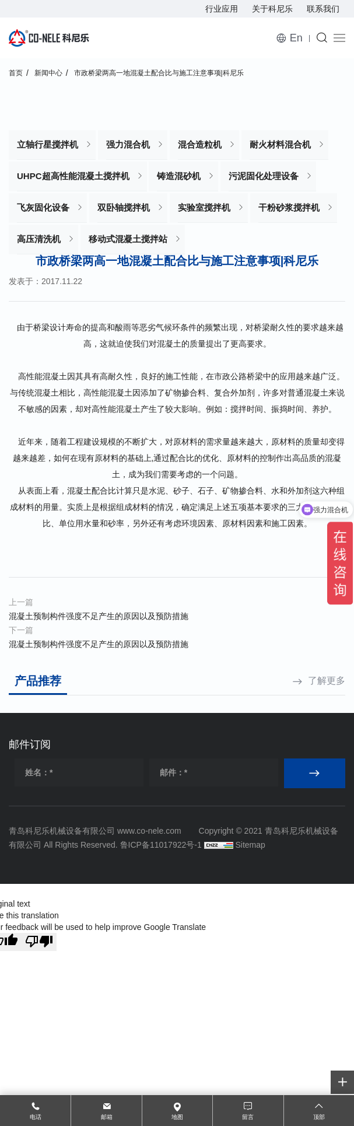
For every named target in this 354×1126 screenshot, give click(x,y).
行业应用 (221, 8)
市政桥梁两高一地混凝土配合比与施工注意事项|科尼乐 (159, 73)
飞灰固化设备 (43, 207)
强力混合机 (128, 144)
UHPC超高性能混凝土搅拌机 (73, 176)
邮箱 (107, 1117)
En (296, 38)
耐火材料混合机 (280, 144)
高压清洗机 (39, 239)
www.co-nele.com (149, 830)
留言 (248, 1117)
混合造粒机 (200, 144)
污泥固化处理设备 (264, 176)
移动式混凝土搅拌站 (128, 239)
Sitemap (250, 844)
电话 (35, 1117)
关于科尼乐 (272, 8)
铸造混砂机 (179, 176)
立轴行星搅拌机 (47, 144)
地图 (177, 1117)
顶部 (319, 1117)
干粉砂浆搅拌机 (289, 207)
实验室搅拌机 (204, 207)
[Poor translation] (39, 942)
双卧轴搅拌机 (123, 207)
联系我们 (323, 8)
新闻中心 (48, 73)
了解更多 (326, 681)
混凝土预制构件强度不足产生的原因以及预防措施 (98, 616)
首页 (16, 73)
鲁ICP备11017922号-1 (161, 844)
